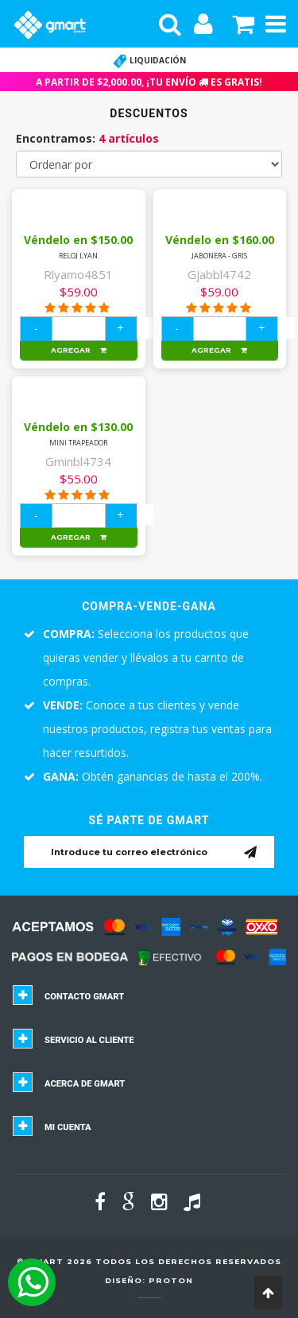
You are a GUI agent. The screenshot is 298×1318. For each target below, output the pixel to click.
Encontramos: (87, 138)
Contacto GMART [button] (84, 996)
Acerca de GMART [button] (85, 1084)
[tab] (149, 1001)
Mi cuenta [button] (68, 1127)
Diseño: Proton (149, 1280)
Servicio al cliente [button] (89, 1040)
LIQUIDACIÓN (149, 60)
